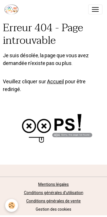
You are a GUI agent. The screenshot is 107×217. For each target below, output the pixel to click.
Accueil (55, 81)
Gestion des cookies (53, 209)
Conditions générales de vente (53, 201)
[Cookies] (11, 205)
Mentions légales (53, 184)
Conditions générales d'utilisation (53, 192)
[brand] (13, 9)
